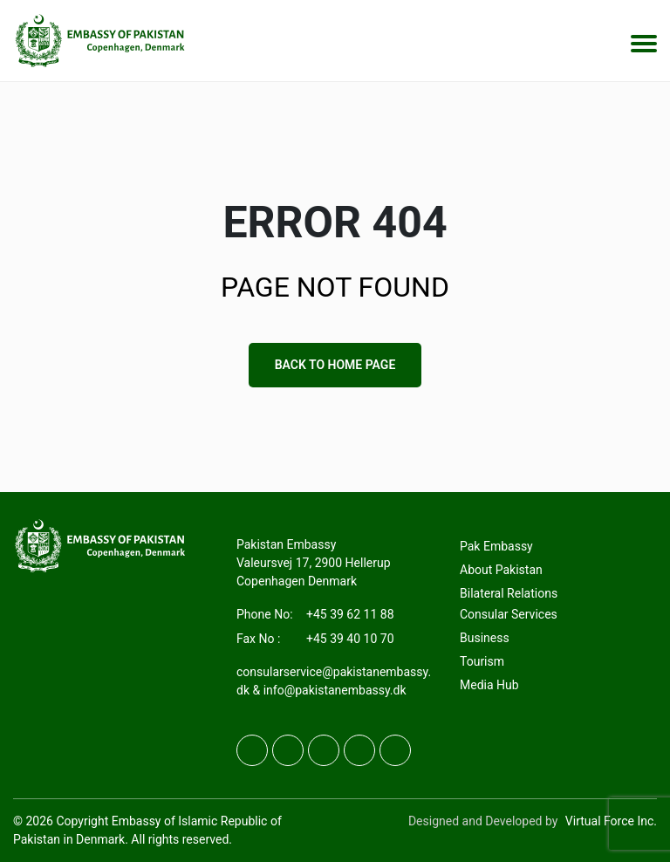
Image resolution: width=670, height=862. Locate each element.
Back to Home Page (335, 365)
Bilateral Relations (508, 594)
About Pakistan (501, 571)
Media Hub (489, 686)
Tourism (482, 662)
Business (484, 639)
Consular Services (508, 615)
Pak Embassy (496, 547)
